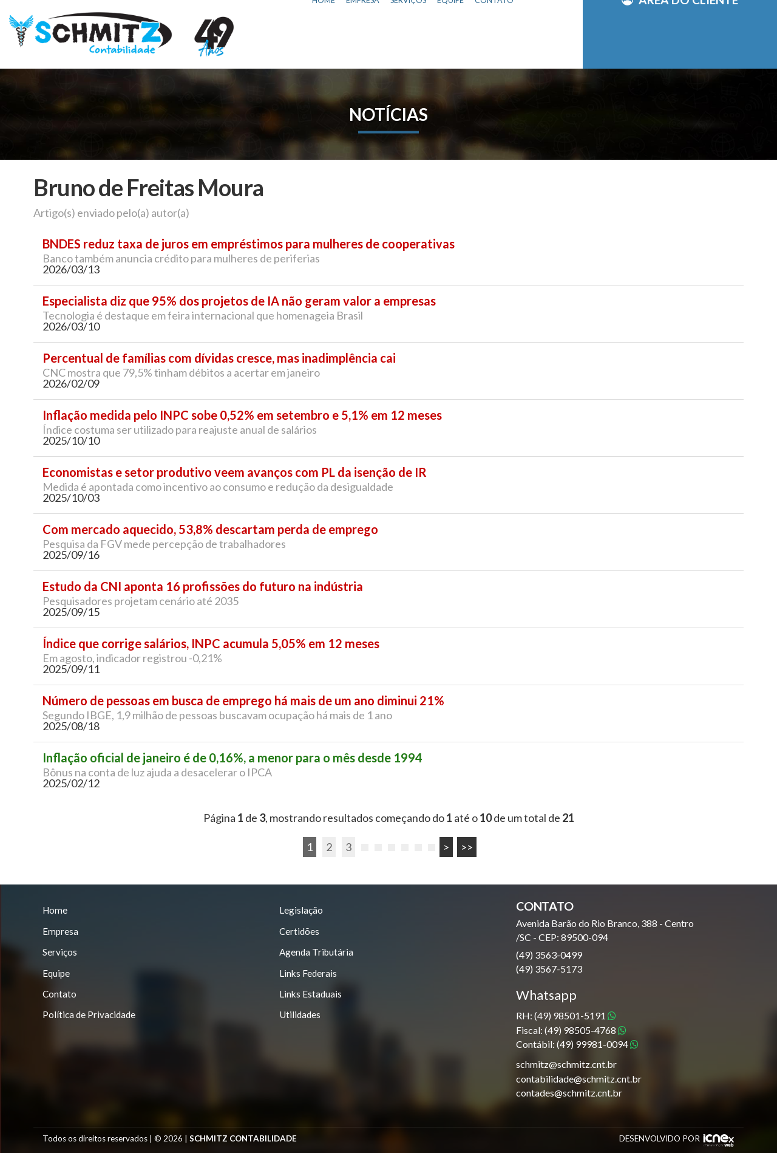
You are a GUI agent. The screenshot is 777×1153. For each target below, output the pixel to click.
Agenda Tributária (317, 953)
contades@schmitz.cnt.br (569, 1092)
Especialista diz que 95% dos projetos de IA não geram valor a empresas (239, 301)
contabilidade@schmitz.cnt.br (579, 1078)
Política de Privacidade (90, 1018)
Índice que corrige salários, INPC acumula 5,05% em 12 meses (210, 643)
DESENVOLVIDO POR (659, 1138)
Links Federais (308, 975)
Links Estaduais (311, 996)
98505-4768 (585, 1030)
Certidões (300, 932)
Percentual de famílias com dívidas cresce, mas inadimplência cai (219, 358)
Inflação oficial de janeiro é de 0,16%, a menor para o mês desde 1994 (232, 757)
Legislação (301, 910)
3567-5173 (549, 968)
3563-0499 (549, 954)
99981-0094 (598, 1044)
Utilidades (300, 1018)
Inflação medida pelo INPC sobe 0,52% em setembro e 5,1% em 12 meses (242, 415)
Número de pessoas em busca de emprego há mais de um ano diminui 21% (243, 700)
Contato (59, 996)
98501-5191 (575, 1015)
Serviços (59, 953)
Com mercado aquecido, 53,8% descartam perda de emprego (210, 529)
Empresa (60, 932)
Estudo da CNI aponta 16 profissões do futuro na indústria (202, 586)
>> (467, 847)
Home (55, 910)
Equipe (56, 975)
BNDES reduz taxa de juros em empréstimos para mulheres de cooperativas (248, 244)
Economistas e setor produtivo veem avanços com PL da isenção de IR (234, 472)
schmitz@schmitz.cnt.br (566, 1064)
